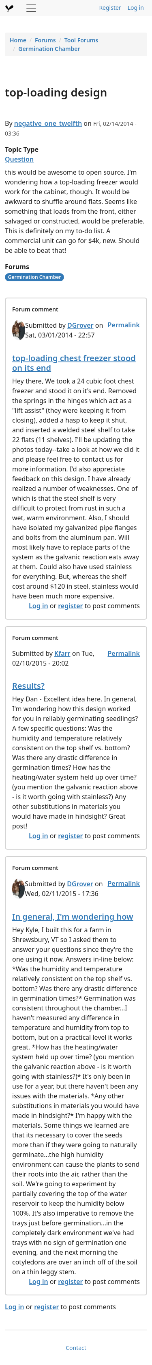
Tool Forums (81, 40)
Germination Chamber (49, 49)
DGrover (80, 325)
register (70, 605)
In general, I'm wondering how (72, 916)
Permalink (123, 324)
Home (18, 40)
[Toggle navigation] (31, 8)
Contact (76, 1348)
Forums (45, 40)
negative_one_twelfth (48, 123)
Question (19, 159)
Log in (136, 7)
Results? (28, 685)
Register (110, 7)
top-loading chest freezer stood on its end (74, 363)
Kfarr (62, 653)
